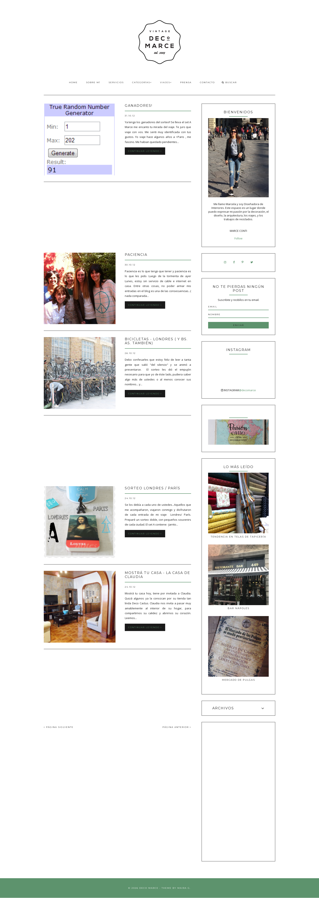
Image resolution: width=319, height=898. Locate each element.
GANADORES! (138, 106)
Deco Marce (148, 888)
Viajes (166, 82)
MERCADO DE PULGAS (238, 679)
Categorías (142, 82)
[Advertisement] (117, 217)
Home (73, 82)
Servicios (116, 82)
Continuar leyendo (145, 151)
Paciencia (136, 255)
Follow (238, 238)
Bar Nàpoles (238, 608)
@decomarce (247, 390)
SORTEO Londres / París (152, 488)
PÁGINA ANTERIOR (176, 727)
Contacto (207, 82)
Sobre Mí (93, 82)
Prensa (185, 82)
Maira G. (184, 888)
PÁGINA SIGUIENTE (58, 727)
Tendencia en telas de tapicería (238, 536)
